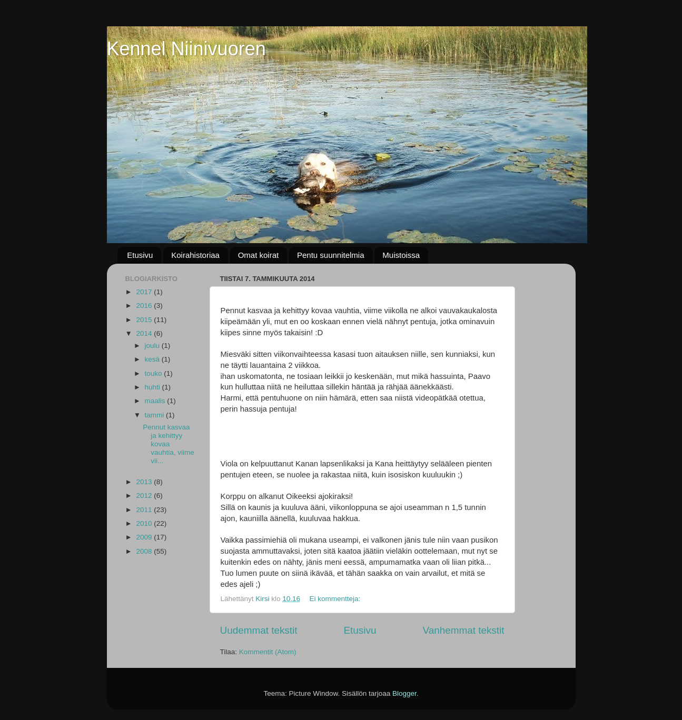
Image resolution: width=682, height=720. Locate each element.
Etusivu (140, 255)
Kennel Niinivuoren (186, 48)
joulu (153, 345)
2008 (145, 551)
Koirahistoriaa (195, 255)
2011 (145, 510)
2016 (145, 305)
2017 (145, 292)
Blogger (404, 693)
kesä (153, 359)
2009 (145, 537)
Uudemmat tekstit (259, 630)
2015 (145, 320)
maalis (156, 401)
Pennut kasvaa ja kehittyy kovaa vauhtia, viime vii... (168, 444)
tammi (155, 415)
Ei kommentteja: (335, 599)
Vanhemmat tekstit (463, 630)
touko (154, 373)
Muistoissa (401, 255)
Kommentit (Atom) (267, 652)
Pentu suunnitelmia (330, 255)
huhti (153, 387)
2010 (145, 523)
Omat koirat (258, 255)
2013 (145, 482)
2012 (145, 495)
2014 (145, 333)
